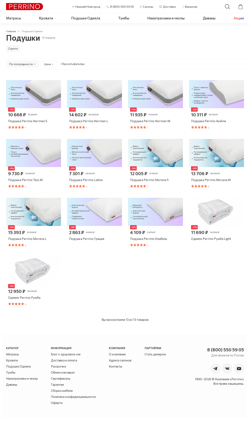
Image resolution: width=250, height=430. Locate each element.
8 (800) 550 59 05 (122, 6)
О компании (117, 366)
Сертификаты (60, 390)
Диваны (209, 18)
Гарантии (57, 396)
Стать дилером (155, 366)
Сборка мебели (62, 403)
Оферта (56, 415)
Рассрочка (58, 378)
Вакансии (191, 6)
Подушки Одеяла (85, 18)
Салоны (148, 6)
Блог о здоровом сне (66, 366)
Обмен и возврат (63, 384)
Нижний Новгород (87, 6)
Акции (239, 18)
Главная (11, 31)
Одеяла (13, 48)
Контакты (115, 378)
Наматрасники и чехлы (166, 18)
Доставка (169, 6)
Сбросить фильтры (72, 64)
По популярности (21, 64)
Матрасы (13, 18)
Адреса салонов (120, 372)
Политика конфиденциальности (73, 409)
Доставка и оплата (64, 372)
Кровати (46, 18)
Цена (47, 64)
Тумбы (123, 18)
